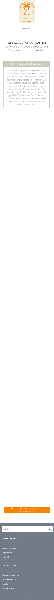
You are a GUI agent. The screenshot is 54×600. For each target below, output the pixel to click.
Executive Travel (9, 548)
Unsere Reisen (8, 588)
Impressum (7, 553)
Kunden (5, 584)
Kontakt (5, 557)
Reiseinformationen (10, 575)
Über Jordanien (9, 580)
